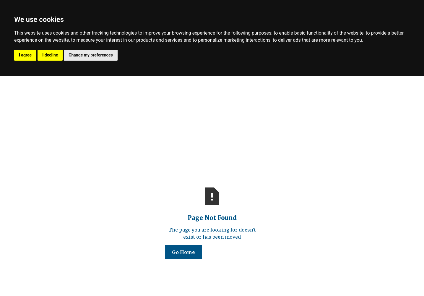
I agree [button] (25, 55)
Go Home (183, 252)
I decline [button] (50, 55)
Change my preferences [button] (91, 55)
